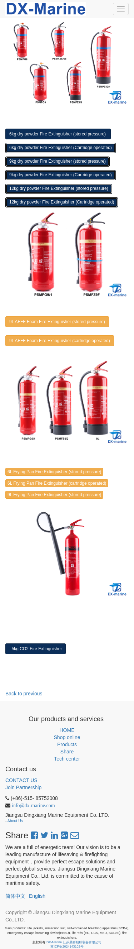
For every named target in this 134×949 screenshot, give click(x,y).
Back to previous (24, 693)
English (37, 896)
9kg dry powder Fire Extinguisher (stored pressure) (57, 161)
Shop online (67, 737)
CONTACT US (21, 780)
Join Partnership (23, 787)
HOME (67, 730)
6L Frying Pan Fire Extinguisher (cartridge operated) (57, 483)
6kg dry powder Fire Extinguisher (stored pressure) (58, 133)
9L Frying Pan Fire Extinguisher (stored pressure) (54, 494)
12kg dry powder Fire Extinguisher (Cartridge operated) (61, 202)
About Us (15, 821)
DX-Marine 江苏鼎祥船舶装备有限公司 (73, 942)
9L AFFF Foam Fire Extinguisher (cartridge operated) (59, 340)
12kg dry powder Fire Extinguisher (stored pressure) (58, 188)
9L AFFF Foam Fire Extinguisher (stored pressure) (57, 321)
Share (67, 751)
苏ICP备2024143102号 (66, 946)
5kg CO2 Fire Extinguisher (35, 648)
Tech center (67, 759)
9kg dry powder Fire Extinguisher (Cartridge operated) (60, 174)
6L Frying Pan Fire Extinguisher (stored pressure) (54, 471)
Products (67, 744)
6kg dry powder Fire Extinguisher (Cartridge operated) (60, 147)
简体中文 (15, 896)
